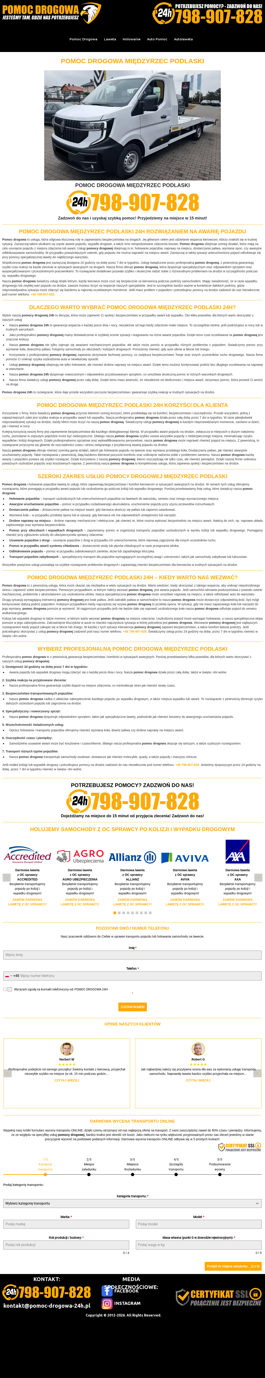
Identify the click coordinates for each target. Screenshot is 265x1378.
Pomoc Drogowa (83, 39)
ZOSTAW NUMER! (133, 1007)
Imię (132, 948)
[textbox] (128, 1203)
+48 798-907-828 (42, 294)
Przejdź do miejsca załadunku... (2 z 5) (233, 1266)
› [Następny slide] (258, 877)
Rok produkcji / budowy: (66, 1237)
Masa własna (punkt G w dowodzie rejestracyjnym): (199, 1237)
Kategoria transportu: (132, 1196)
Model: (198, 1216)
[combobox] (11, 976)
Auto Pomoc (157, 39)
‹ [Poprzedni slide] (6, 877)
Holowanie (131, 39)
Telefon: (132, 968)
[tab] (45, 1166)
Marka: (66, 1216)
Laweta (110, 39)
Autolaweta (183, 39)
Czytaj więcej (67, 1080)
